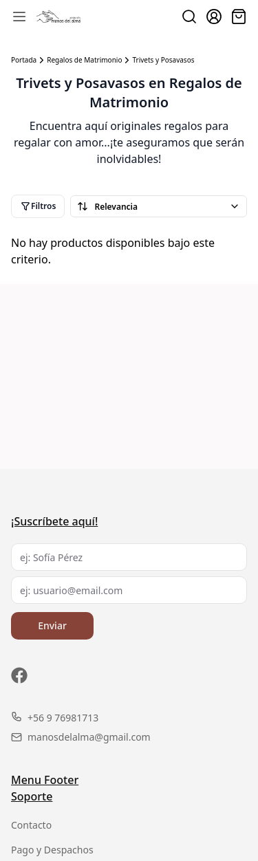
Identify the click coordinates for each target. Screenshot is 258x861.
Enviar (52, 625)
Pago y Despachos (52, 849)
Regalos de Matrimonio (84, 60)
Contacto (31, 824)
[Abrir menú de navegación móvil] (19, 16)
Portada (23, 60)
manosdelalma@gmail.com (81, 736)
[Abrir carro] (238, 16)
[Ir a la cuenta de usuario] (214, 16)
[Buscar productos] (189, 16)
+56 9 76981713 (54, 717)
